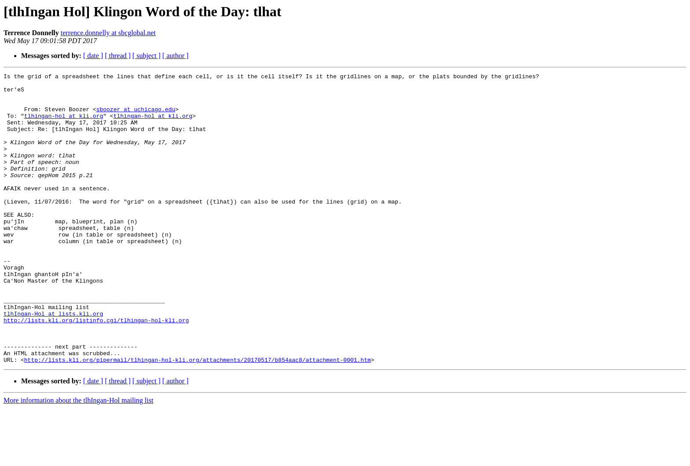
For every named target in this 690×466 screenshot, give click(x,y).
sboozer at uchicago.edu (135, 117)
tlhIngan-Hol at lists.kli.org (53, 362)
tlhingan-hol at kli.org (63, 125)
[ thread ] (118, 55)
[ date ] (93, 55)
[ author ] (175, 55)
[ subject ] (146, 55)
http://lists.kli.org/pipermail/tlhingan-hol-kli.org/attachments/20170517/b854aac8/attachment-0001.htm (197, 418)
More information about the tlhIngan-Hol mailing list (78, 458)
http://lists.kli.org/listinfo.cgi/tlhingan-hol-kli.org (96, 370)
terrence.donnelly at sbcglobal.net (108, 32)
